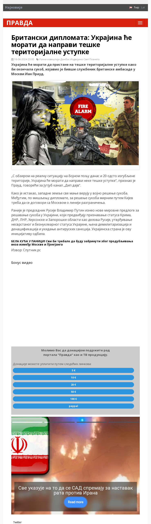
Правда (19, 23)
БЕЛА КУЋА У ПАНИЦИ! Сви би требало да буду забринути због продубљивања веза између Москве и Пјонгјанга (72, 242)
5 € (73, 370)
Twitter (17, 522)
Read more (75, 502)
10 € (73, 377)
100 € (73, 399)
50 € (73, 392)
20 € (73, 384)
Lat (143, 7)
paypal (73, 406)
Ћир (136, 7)
